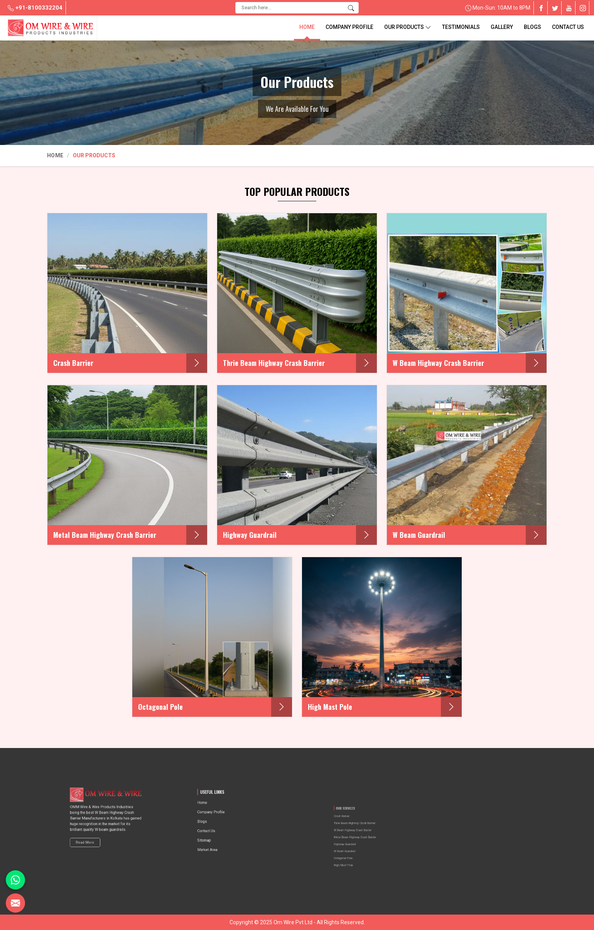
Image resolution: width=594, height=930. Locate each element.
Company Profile (349, 27)
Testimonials (461, 27)
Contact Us (568, 27)
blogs (532, 27)
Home (307, 27)
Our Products (407, 27)
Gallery (502, 27)
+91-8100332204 (35, 7)
